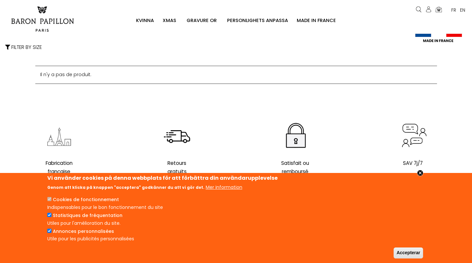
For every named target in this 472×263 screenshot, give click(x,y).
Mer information (224, 187)
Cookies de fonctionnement (86, 199)
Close (420, 173)
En (462, 10)
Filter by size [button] (23, 47)
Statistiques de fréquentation (87, 215)
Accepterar (408, 252)
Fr (453, 10)
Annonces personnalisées (83, 231)
